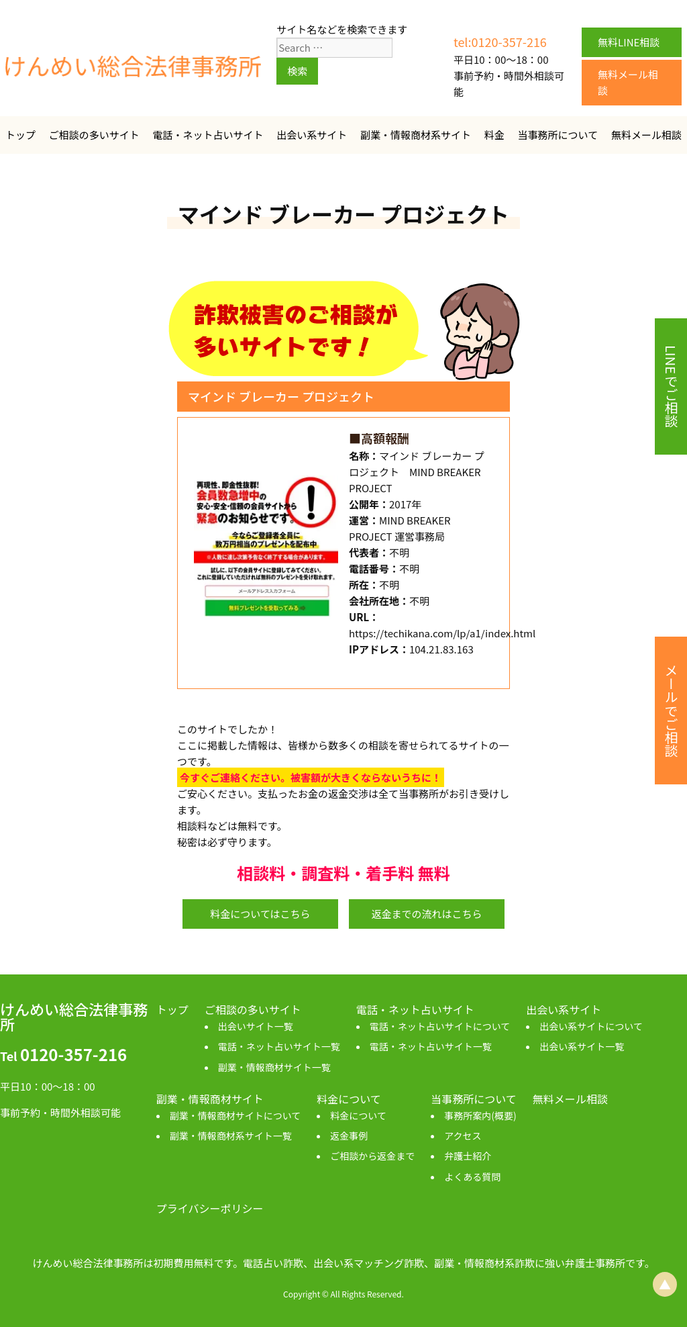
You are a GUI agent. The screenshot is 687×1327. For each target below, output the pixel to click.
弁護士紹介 (467, 1155)
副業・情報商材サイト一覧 (274, 1067)
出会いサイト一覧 (255, 1026)
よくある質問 (472, 1176)
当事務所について (558, 135)
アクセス (462, 1135)
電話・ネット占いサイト (208, 135)
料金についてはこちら (260, 914)
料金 (494, 135)
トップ (20, 135)
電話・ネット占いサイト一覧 (279, 1046)
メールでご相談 (671, 711)
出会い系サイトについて (591, 1026)
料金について (358, 1115)
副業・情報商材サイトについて (235, 1115)
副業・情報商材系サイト (415, 135)
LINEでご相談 (671, 386)
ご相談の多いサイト (94, 135)
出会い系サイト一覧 (581, 1046)
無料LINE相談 (628, 42)
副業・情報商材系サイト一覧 (231, 1135)
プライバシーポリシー (210, 1208)
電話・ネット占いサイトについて (440, 1026)
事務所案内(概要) (480, 1115)
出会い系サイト (311, 135)
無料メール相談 (628, 82)
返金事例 (349, 1135)
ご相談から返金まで (372, 1155)
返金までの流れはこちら (426, 914)
